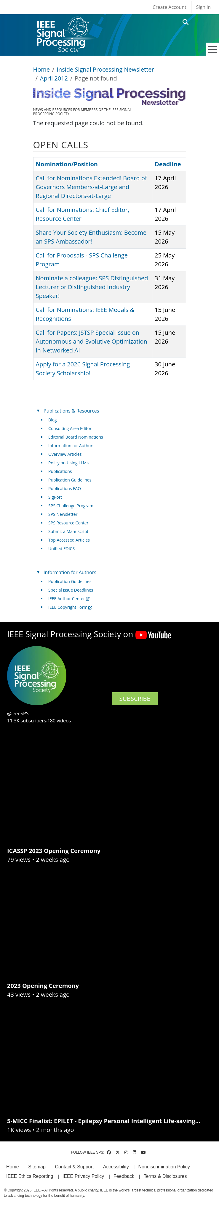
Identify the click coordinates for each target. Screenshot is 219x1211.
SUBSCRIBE (134, 699)
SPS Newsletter (62, 514)
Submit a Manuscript (68, 531)
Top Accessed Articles (69, 540)
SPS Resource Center (68, 523)
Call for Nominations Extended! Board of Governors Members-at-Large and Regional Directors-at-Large (91, 187)
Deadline (168, 164)
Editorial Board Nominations (75, 437)
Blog (52, 420)
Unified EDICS (61, 548)
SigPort (55, 497)
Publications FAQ (64, 488)
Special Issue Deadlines (70, 590)
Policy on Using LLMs (68, 463)
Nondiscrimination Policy (164, 1166)
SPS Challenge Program (70, 505)
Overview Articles (64, 454)
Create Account (169, 7)
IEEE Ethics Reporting (29, 1176)
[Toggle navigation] (212, 49)
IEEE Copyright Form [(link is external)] (70, 607)
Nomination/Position (67, 164)
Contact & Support (74, 1166)
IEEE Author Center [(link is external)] (68, 598)
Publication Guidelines (69, 480)
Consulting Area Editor (70, 428)
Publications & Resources (71, 411)
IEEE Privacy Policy (83, 1176)
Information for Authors (71, 445)
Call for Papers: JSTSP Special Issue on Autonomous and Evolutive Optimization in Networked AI (91, 341)
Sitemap (37, 1166)
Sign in (203, 7)
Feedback (124, 1176)
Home (41, 69)
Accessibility (116, 1166)
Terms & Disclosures (165, 1176)
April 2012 (54, 78)
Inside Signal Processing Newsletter (105, 69)
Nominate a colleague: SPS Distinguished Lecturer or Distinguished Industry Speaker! (92, 287)
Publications (60, 471)
